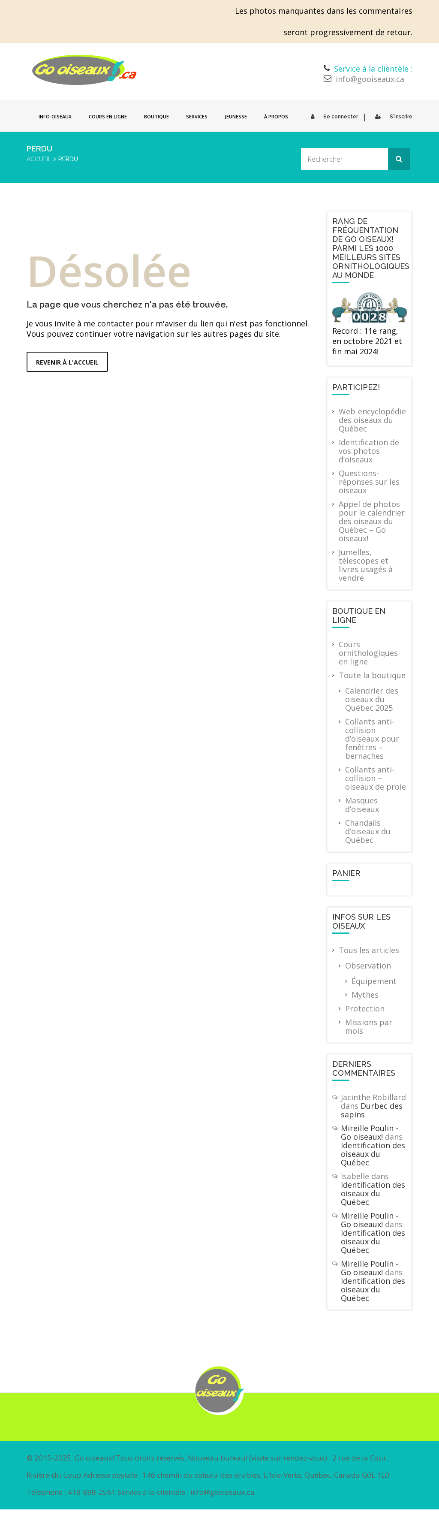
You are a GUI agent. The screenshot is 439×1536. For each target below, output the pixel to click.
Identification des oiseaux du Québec (373, 1154)
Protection (365, 1008)
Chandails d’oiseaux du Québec (368, 831)
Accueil (39, 159)
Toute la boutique (372, 675)
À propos (276, 116)
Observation (368, 965)
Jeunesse (236, 116)
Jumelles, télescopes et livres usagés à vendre (366, 565)
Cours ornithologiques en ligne (368, 653)
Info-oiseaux (55, 116)
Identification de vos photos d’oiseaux (369, 451)
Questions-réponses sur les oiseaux (369, 481)
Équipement (374, 981)
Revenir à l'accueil (67, 362)
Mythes (365, 995)
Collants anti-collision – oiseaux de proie (375, 778)
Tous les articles (369, 950)
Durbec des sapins (372, 1110)
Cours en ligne (108, 116)
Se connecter (332, 117)
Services (196, 116)
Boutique (156, 116)
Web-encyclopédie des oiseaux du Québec (372, 420)
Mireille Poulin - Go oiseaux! (369, 1132)
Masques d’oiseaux (362, 804)
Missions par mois (368, 1026)
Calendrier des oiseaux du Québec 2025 (371, 699)
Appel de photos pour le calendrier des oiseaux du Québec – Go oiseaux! (372, 521)
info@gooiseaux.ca (370, 79)
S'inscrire (391, 117)
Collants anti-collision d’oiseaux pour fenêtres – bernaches (372, 738)
